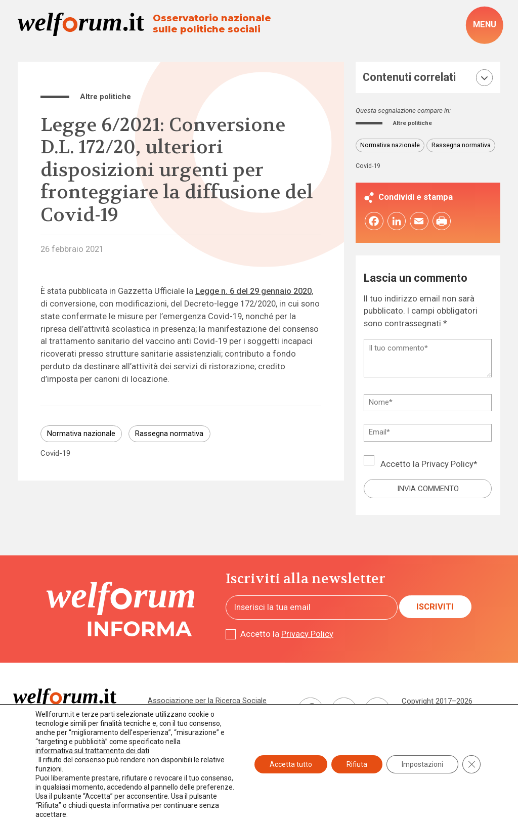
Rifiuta (357, 764)
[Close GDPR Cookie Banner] (471, 764)
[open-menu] (484, 25)
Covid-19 (55, 453)
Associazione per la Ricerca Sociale (207, 702)
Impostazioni (422, 764)
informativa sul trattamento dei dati (92, 751)
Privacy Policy (447, 466)
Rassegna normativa (169, 433)
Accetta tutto (291, 764)
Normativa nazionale (81, 433)
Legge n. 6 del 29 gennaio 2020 (253, 291)
